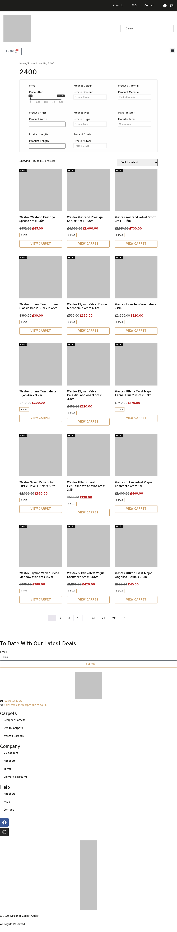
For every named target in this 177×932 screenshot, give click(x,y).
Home (22, 63)
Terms (7, 769)
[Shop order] (137, 162)
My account (10, 753)
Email (3, 652)
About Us (119, 5)
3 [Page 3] (69, 618)
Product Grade (82, 141)
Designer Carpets (14, 720)
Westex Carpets (13, 736)
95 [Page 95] (114, 618)
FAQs (135, 5)
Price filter (36, 92)
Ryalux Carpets (13, 728)
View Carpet (40, 244)
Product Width (38, 119)
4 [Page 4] (78, 618)
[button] (172, 50)
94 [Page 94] (103, 618)
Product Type (81, 119)
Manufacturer (127, 119)
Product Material (128, 92)
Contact (150, 5)
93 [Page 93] (93, 618)
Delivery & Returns (15, 777)
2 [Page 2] (60, 618)
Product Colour (83, 92)
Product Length (39, 141)
